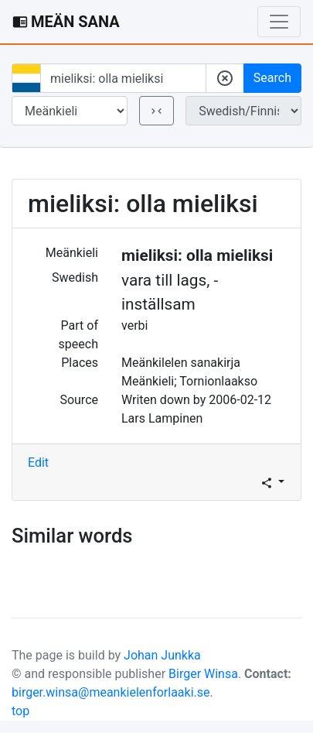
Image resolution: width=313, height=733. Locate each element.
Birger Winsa (203, 673)
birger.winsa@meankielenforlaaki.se (111, 692)
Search (272, 77)
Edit (38, 462)
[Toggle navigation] (279, 21)
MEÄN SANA (66, 21)
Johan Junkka (162, 655)
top (20, 711)
